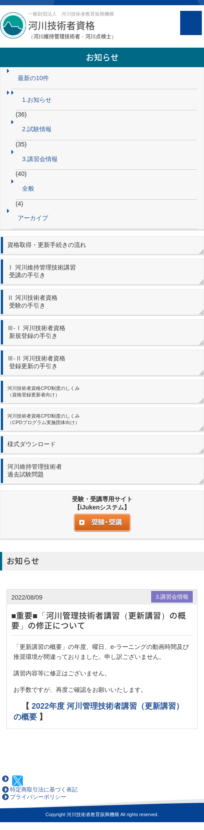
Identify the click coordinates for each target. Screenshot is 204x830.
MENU (191, 23)
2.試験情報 (37, 129)
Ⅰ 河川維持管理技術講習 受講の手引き (41, 271)
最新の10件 (33, 78)
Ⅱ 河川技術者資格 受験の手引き (32, 302)
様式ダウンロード (31, 444)
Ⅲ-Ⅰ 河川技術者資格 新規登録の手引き (36, 332)
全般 (28, 188)
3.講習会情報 (40, 159)
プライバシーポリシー (38, 797)
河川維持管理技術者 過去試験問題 (34, 471)
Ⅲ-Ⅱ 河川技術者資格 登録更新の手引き (36, 362)
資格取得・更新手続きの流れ (46, 245)
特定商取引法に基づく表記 (44, 789)
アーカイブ (33, 217)
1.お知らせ (37, 99)
